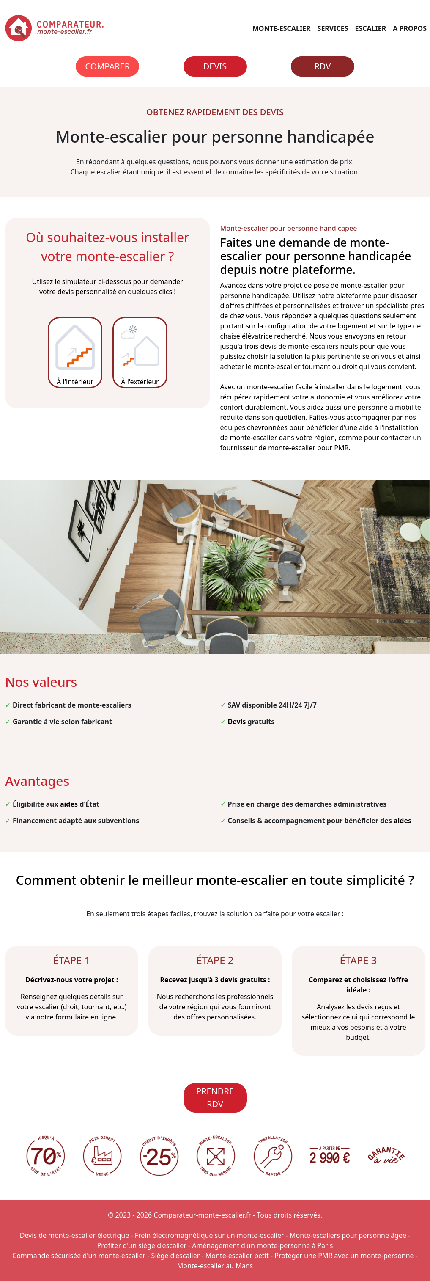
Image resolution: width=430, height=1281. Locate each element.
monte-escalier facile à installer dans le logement (324, 386)
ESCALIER (370, 28)
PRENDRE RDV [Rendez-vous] (215, 1097)
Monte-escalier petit (237, 1255)
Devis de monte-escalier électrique (74, 1235)
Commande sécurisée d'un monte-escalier (78, 1255)
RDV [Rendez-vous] (322, 66)
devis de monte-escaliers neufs (309, 346)
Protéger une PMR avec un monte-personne (344, 1255)
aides (69, 804)
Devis (215, 66)
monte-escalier (364, 285)
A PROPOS (410, 28)
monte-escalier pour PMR (308, 447)
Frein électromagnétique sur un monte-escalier (209, 1235)
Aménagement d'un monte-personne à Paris (262, 1245)
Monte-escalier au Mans (215, 1265)
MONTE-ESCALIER (281, 28)
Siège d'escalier (175, 1255)
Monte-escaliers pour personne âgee (348, 1235)
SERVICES (333, 28)
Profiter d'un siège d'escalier (141, 1245)
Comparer (107, 66)
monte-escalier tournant (291, 366)
